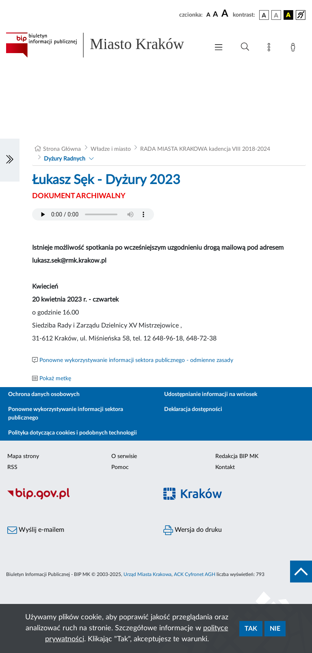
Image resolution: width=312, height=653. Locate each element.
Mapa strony (23, 456)
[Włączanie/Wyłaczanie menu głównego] (218, 48)
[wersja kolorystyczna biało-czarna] (276, 15)
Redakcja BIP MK (236, 456)
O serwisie (124, 456)
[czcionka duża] (226, 13)
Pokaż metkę (55, 378)
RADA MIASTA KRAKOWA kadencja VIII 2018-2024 (205, 149)
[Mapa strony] (270, 48)
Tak (251, 628)
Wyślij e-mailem (35, 530)
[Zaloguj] (294, 48)
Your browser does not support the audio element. (93, 214)
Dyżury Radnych (64, 159)
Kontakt (225, 467)
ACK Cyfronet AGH (194, 574)
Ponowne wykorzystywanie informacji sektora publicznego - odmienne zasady (136, 360)
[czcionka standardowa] (208, 14)
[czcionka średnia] (215, 14)
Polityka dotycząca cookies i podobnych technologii (72, 433)
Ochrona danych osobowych (44, 394)
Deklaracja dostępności (193, 409)
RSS (12, 467)
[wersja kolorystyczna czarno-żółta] (288, 15)
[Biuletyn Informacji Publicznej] (78, 498)
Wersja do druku (192, 530)
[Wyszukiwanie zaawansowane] (245, 47)
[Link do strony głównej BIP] (103, 45)
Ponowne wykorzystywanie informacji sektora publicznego (65, 414)
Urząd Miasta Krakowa (147, 574)
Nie (275, 628)
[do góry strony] (301, 571)
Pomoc (120, 467)
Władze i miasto (111, 149)
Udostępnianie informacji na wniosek (210, 394)
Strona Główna (62, 149)
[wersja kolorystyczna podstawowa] (264, 15)
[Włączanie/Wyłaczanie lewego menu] (10, 160)
